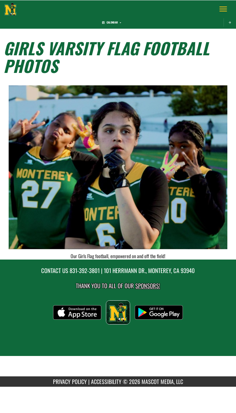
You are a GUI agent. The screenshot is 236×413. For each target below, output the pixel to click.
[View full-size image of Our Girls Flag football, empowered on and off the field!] (118, 167)
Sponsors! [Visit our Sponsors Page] (147, 285)
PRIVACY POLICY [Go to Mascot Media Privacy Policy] (70, 381)
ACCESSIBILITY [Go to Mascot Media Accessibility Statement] (106, 381)
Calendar (111, 22)
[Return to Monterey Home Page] (10, 9)
